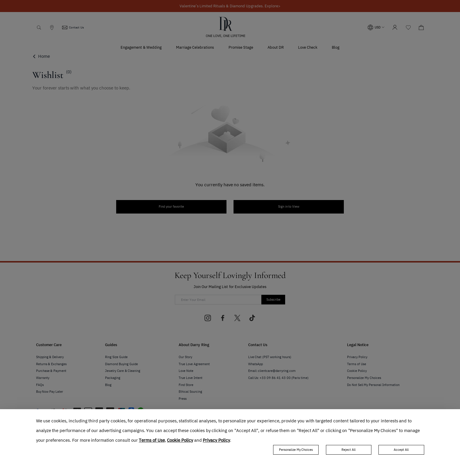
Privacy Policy (216, 440)
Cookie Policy (180, 440)
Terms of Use (152, 440)
